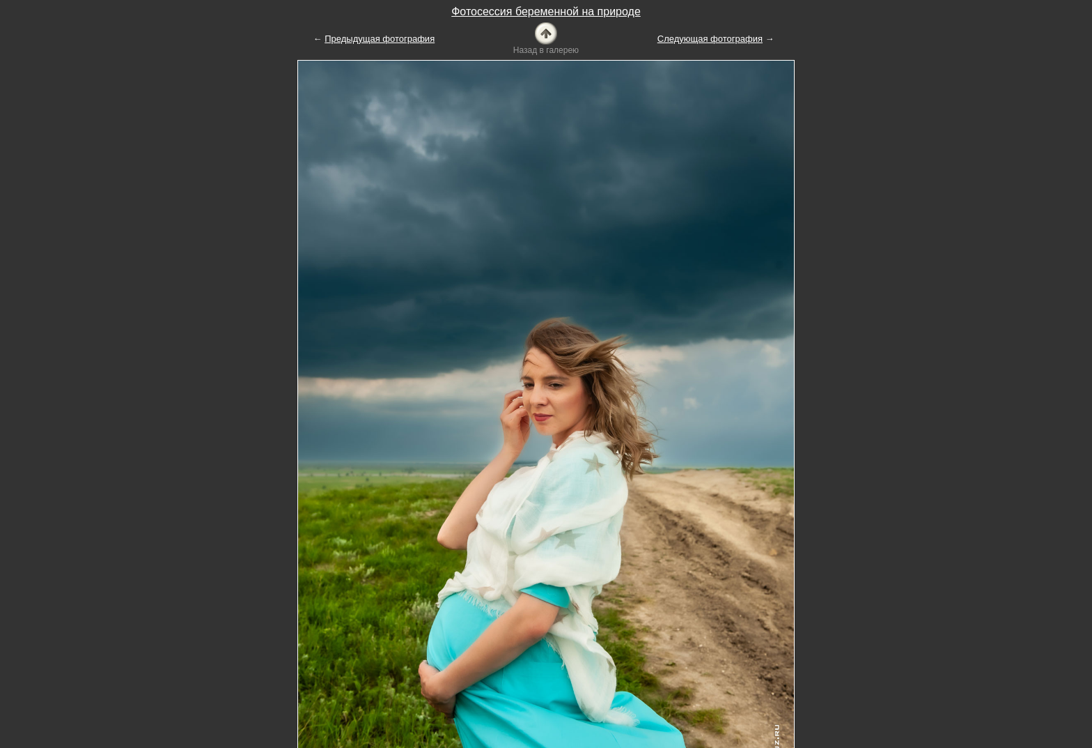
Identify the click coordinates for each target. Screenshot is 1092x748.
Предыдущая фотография (380, 38)
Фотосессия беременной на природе (546, 11)
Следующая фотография (710, 38)
